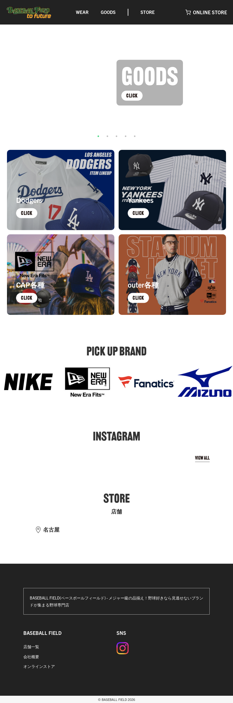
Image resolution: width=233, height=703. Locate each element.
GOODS (108, 12)
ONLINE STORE (210, 12)
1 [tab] (98, 136)
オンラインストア (39, 666)
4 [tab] (126, 136)
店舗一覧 (31, 646)
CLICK (132, 95)
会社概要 (31, 656)
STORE (147, 12)
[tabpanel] (116, 83)
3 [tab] (116, 136)
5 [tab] (135, 136)
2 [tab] (107, 136)
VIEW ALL (202, 458)
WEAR (82, 12)
